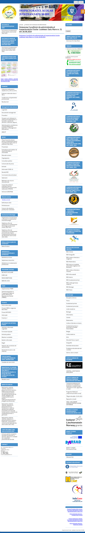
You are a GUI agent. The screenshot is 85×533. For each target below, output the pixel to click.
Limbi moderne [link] (70, 309)
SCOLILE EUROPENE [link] (7, 192)
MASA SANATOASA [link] (7, 278)
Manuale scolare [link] (6, 155)
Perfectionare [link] (6, 205)
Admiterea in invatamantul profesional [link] (9, 263)
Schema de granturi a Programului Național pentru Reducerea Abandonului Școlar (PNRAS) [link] (8, 294)
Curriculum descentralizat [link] (9, 175)
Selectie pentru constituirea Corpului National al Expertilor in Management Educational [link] (9, 127)
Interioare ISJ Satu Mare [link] (73, 41)
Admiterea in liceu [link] (7, 257)
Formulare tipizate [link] (7, 331)
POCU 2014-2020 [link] (6, 305)
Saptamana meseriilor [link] (8, 260)
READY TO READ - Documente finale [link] (71, 448)
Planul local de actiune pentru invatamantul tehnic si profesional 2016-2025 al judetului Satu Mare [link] (9, 142)
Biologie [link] (68, 312)
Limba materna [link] (70, 334)
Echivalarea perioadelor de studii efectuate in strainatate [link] (9, 151)
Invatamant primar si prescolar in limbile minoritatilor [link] (72, 327)
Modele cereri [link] (6, 379)
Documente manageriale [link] (9, 112)
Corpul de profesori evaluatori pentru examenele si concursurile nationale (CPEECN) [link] (9, 187)
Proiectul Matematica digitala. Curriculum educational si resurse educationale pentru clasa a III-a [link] (74, 520)
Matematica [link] (69, 320)
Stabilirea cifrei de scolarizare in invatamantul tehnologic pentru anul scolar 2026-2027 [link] (9, 225)
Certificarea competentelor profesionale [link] (9, 98)
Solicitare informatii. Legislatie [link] (7, 328)
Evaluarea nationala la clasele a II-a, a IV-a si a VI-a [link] (9, 90)
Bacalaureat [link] (5, 102)
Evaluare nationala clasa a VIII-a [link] (9, 94)
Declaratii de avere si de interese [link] (8, 350)
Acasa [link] (76, 2)
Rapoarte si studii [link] (71, 399)
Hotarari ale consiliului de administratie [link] (9, 346)
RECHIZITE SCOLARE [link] (7, 272)
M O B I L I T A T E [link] (6, 199)
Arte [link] (67, 337)
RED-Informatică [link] (71, 274)
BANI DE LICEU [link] (6, 281)
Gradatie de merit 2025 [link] (8, 362)
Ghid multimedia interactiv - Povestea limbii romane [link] (76, 514)
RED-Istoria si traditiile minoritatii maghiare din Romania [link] (73, 266)
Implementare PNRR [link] (7, 289)
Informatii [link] (4, 315)
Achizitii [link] (4, 166)
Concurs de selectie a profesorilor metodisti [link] (8, 209)
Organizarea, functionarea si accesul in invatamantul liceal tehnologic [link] (9, 219)
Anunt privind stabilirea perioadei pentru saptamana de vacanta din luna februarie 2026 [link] (9, 80)
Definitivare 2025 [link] (6, 202)
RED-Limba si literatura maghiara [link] (72, 258)
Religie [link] (68, 331)
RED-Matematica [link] (71, 261)
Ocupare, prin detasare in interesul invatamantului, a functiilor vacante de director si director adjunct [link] (9, 120)
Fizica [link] (68, 300)
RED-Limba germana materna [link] (72, 283)
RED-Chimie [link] (69, 252)
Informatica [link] (69, 315)
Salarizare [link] (4, 178)
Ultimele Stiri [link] (70, 457)
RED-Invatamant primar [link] (73, 280)
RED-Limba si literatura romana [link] (72, 270)
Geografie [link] (69, 343)
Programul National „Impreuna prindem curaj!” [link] (74, 392)
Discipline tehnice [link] (71, 298)
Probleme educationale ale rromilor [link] (74, 349)
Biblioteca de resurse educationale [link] (8, 181)
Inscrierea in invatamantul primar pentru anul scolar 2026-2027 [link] (9, 32)
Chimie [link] (68, 317)
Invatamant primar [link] (71, 303)
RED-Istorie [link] (69, 277)
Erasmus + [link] (5, 318)
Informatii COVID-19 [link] (7, 169)
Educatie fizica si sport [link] (72, 340)
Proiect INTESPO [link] (6, 312)
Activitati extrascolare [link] (72, 345)
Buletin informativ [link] (7, 340)
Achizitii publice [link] (6, 334)
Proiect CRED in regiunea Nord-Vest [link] (9, 309)
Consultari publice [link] (7, 161)
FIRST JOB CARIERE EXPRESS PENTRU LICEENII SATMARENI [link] (73, 403)
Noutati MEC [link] (5, 172)
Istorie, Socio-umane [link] (72, 352)
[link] (42, 12)
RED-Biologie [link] (70, 287)
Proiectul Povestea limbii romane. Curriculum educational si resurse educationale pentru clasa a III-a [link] (74, 510)
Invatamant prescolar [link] (72, 306)
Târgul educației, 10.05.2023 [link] (74, 396)
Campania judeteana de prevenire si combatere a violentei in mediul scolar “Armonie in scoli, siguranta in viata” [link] (74, 386)
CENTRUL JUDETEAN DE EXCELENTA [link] (73, 372)
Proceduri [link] (4, 115)
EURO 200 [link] (4, 275)
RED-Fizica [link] (69, 290)
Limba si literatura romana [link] (73, 323)
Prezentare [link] (5, 147)
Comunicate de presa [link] (8, 164)
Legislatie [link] (4, 110)
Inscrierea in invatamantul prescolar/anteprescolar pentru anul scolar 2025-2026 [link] (9, 49)
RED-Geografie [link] (70, 254)
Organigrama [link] (5, 158)
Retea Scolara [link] (5, 246)
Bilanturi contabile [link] (7, 337)
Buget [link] (3, 343)
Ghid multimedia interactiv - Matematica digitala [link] (76, 524)
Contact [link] (81, 2)
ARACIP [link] (4, 132)
